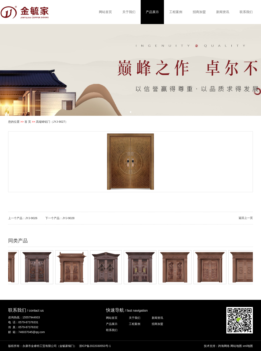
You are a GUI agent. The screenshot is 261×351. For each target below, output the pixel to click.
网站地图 (236, 346)
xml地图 (248, 346)
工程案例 (175, 12)
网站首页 (105, 12)
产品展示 (152, 12)
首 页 (27, 121)
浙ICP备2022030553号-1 (95, 346)
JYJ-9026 (31, 218)
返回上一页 (246, 218)
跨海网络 (224, 346)
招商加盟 (199, 12)
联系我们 (246, 12)
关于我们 (128, 12)
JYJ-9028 (68, 218)
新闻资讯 (222, 12)
